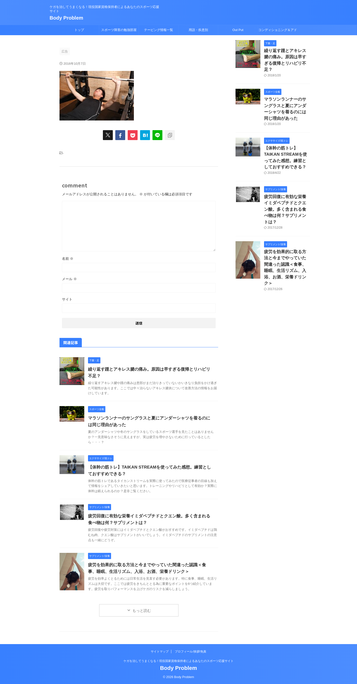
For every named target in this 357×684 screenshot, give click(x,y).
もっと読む (141, 610)
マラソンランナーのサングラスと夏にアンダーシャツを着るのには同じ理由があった (286, 96)
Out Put (237, 30)
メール (69, 279)
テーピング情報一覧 (158, 30)
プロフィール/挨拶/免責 (190, 651)
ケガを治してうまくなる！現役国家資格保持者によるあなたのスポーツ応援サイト (178, 661)
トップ (79, 30)
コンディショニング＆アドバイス (277, 31)
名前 (67, 259)
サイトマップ (160, 651)
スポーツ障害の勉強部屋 (119, 30)
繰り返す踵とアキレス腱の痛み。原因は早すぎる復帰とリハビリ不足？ (286, 55)
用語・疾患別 (198, 30)
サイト (67, 299)
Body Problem (66, 18)
